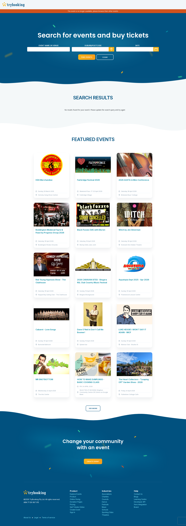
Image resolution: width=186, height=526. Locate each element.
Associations (107, 494)
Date (137, 46)
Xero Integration (140, 504)
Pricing (72, 504)
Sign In (72, 512)
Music (104, 507)
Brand (136, 507)
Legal (36, 518)
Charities (105, 497)
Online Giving (75, 499)
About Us (27, 518)
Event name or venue (48, 46)
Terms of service (48, 518)
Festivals (105, 504)
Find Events (83, 57)
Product (73, 497)
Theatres (105, 515)
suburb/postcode (93, 46)
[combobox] (93, 49)
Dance (104, 502)
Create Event (93, 461)
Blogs (136, 497)
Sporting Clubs (107, 512)
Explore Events (76, 494)
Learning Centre (140, 499)
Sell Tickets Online (77, 507)
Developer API (139, 502)
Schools (105, 510)
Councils (105, 499)
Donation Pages (76, 502)
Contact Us (138, 494)
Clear (102, 57)
